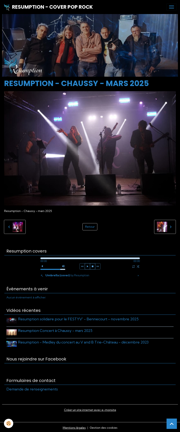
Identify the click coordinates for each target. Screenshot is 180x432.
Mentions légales (74, 426)
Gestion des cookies (103, 426)
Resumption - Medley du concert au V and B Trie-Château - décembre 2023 (83, 341)
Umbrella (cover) (67, 275)
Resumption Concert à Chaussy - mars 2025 (55, 330)
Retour (90, 227)
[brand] (48, 7)
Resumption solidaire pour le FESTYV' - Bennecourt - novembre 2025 (78, 319)
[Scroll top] (172, 424)
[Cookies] (8, 423)
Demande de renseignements (32, 388)
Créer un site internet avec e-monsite (90, 408)
